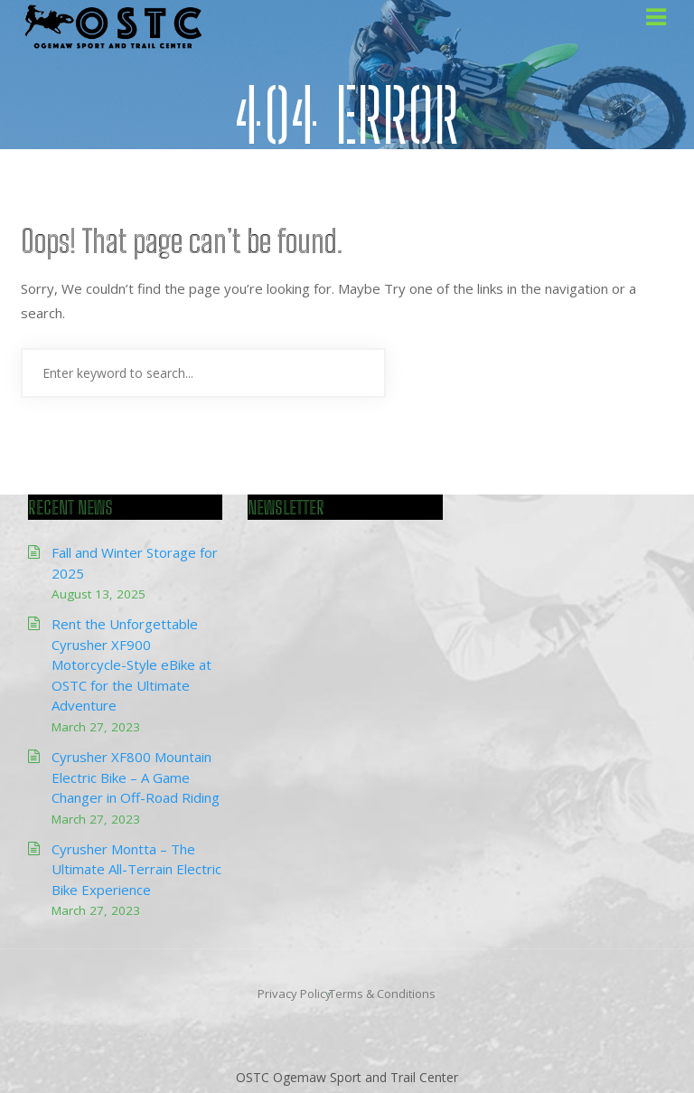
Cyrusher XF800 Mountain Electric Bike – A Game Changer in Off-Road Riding (136, 777)
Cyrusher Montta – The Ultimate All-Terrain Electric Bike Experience (136, 869)
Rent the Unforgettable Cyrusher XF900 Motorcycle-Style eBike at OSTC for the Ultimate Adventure (131, 664)
